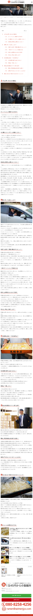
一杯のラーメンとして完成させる (14, 49)
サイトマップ (26, 612)
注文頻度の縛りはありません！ (13, 60)
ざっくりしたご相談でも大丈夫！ (14, 36)
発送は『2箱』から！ (11, 62)
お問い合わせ (16, 599)
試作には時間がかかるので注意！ (14, 52)
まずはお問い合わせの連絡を (9, 34)
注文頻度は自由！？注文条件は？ (10, 57)
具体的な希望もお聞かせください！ (14, 41)
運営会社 (7, 612)
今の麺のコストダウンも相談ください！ (15, 39)
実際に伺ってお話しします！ (9, 44)
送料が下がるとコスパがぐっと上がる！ (15, 70)
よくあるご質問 (16, 612)
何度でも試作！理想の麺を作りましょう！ (16, 47)
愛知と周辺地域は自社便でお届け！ (14, 68)
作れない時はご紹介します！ (13, 54)
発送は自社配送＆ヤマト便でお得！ (11, 65)
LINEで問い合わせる (16, 595)
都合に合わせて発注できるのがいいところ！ (13, 73)
